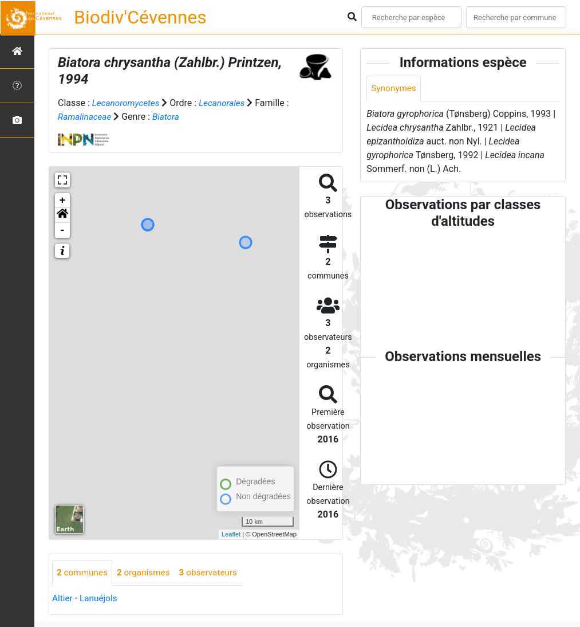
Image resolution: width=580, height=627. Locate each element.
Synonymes (394, 88)
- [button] (63, 230)
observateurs (214, 572)
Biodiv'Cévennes (140, 17)
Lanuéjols (100, 598)
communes (83, 572)
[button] (62, 215)
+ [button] (63, 200)
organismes (147, 572)
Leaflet (231, 534)
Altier (62, 598)
